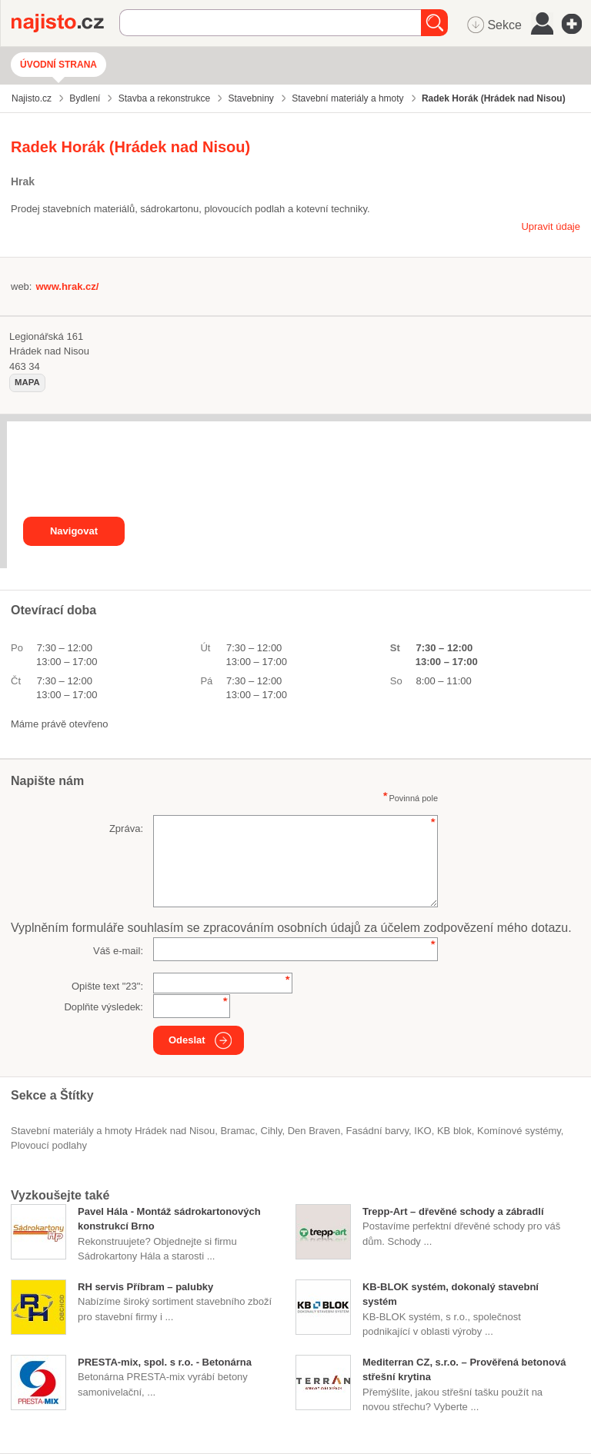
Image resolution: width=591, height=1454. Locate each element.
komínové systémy (519, 1130)
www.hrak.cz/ (66, 286)
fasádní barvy (377, 1130)
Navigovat (74, 531)
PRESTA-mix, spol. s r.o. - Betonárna (165, 1362)
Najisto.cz (65, 23)
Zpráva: (126, 828)
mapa (27, 382)
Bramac (237, 1130)
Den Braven (314, 1130)
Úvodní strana (58, 64)
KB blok (454, 1130)
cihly (271, 1130)
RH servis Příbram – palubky (145, 1287)
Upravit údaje (550, 226)
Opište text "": (107, 986)
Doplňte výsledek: (103, 1007)
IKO (422, 1130)
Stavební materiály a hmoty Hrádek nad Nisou (113, 1130)
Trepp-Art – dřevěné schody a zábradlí (453, 1211)
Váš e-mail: (118, 951)
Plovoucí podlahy (49, 1145)
